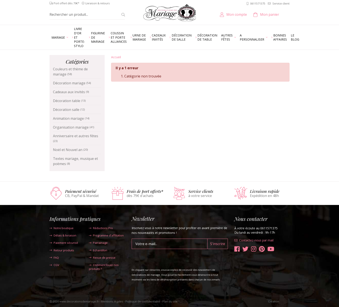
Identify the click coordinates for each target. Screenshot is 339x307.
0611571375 (256, 3)
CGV (54, 265)
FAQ (54, 258)
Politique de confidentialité (142, 301)
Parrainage (98, 243)
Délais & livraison (63, 235)
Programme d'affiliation (106, 235)
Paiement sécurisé (64, 243)
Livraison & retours (96, 3)
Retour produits (62, 250)
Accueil (116, 57)
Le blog (295, 37)
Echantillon (98, 250)
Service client (278, 3)
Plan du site (169, 301)
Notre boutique (62, 228)
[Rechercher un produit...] (84, 14)
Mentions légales (112, 301)
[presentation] (164, 257)
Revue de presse (102, 258)
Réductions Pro (101, 228)
